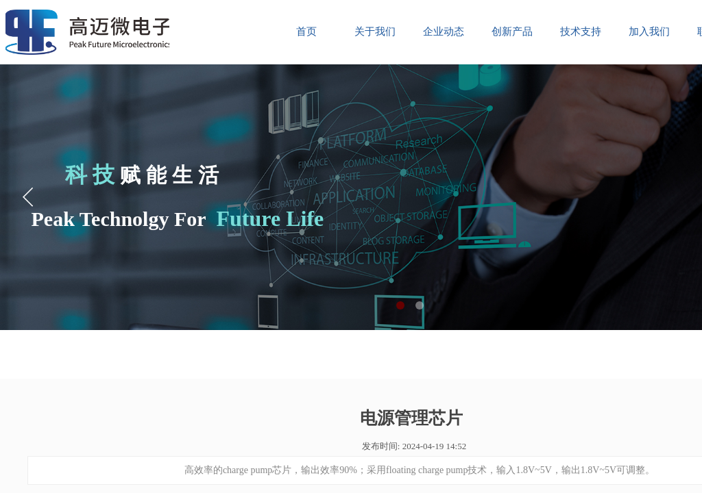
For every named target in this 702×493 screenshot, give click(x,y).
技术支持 (580, 31)
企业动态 (443, 31)
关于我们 (375, 31)
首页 (306, 31)
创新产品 (512, 31)
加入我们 (649, 31)
